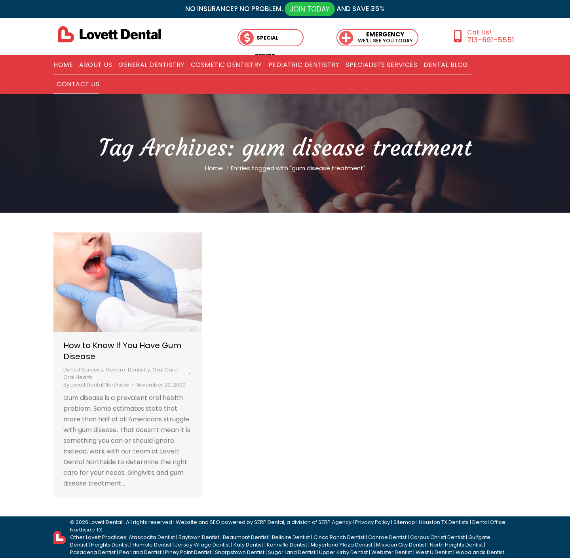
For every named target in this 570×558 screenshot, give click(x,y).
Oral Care (165, 369)
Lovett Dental (105, 522)
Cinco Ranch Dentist (339, 537)
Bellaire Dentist (291, 537)
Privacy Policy (372, 522)
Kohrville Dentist (287, 544)
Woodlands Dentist (480, 552)
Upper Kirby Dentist (343, 552)
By (96, 385)
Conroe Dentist (387, 537)
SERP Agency (335, 522)
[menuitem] (63, 65)
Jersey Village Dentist (202, 544)
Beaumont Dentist (245, 537)
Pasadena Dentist (93, 552)
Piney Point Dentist (188, 552)
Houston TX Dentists (444, 522)
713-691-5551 (490, 40)
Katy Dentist (248, 544)
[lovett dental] (109, 34)
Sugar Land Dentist (291, 552)
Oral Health (77, 377)
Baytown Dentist (199, 537)
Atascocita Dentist (152, 537)
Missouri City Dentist (401, 544)
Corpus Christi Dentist (437, 537)
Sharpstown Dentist (239, 552)
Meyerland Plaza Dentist (341, 544)
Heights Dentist (110, 544)
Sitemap (404, 522)
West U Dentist (434, 552)
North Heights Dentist (456, 544)
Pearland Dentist (140, 552)
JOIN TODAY (310, 9)
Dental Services (83, 369)
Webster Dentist (391, 552)
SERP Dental (269, 522)
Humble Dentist (152, 544)
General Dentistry (128, 369)
